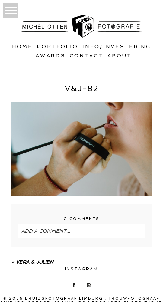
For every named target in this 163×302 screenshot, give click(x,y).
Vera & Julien (34, 262)
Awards (50, 56)
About (119, 56)
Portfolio (57, 46)
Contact (86, 56)
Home (22, 46)
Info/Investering (116, 46)
